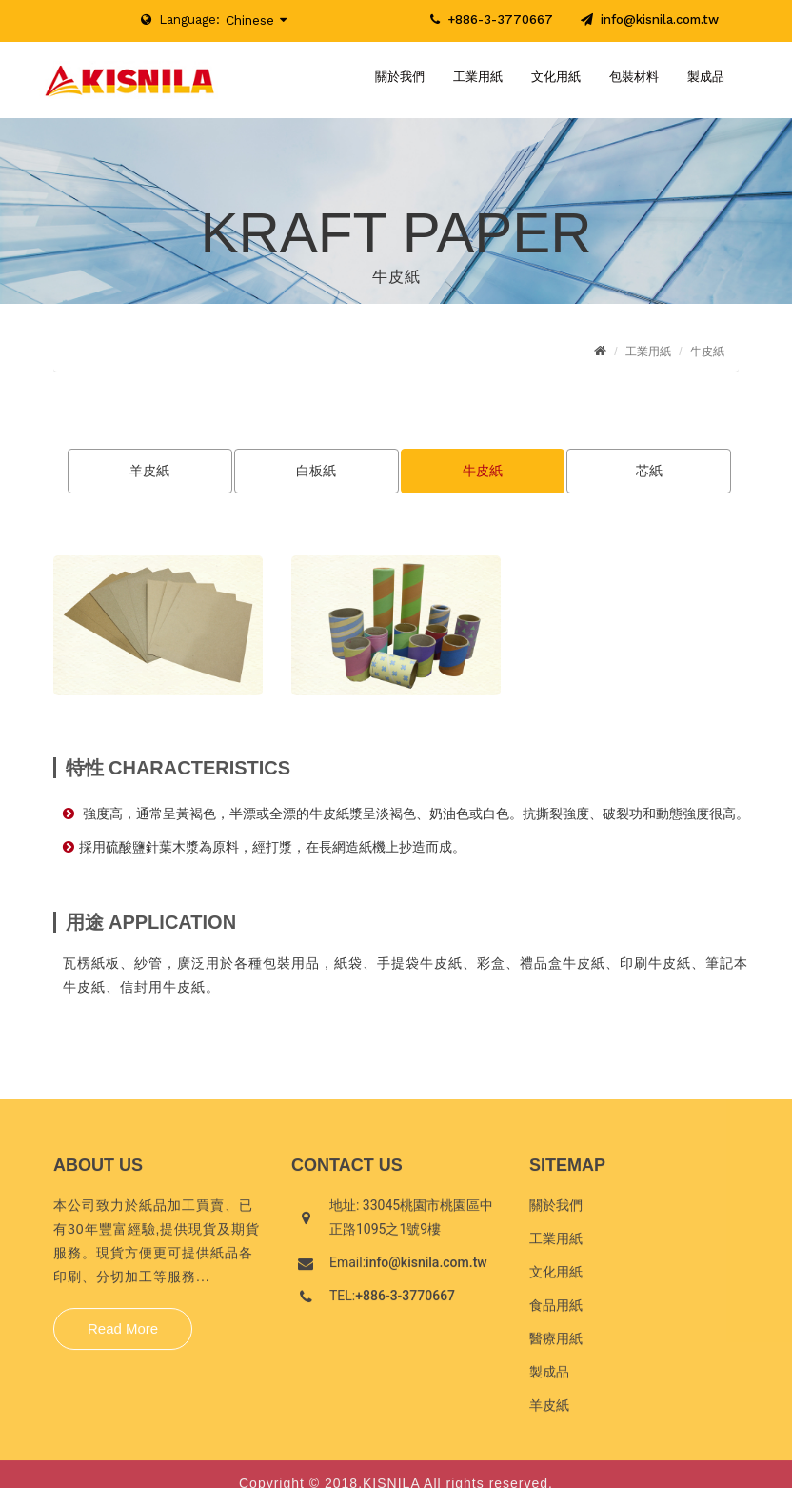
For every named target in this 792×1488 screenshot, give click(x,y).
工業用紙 (478, 77)
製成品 (705, 77)
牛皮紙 (483, 470)
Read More (123, 1334)
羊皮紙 (149, 470)
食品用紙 (556, 1310)
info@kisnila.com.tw (650, 19)
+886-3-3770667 (500, 19)
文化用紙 (556, 77)
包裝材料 (634, 77)
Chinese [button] (250, 20)
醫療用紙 (556, 1344)
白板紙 (316, 470)
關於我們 (400, 77)
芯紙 (649, 470)
